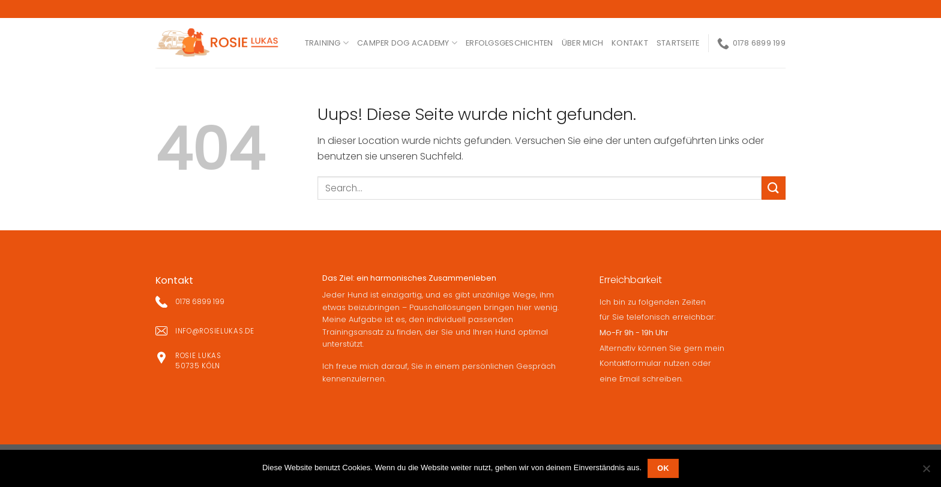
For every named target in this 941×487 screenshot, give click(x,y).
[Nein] (926, 472)
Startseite (678, 43)
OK (663, 468)
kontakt (630, 43)
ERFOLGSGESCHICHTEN (509, 43)
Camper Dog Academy (407, 43)
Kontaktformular (630, 363)
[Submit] (774, 188)
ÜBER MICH (582, 43)
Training (327, 43)
